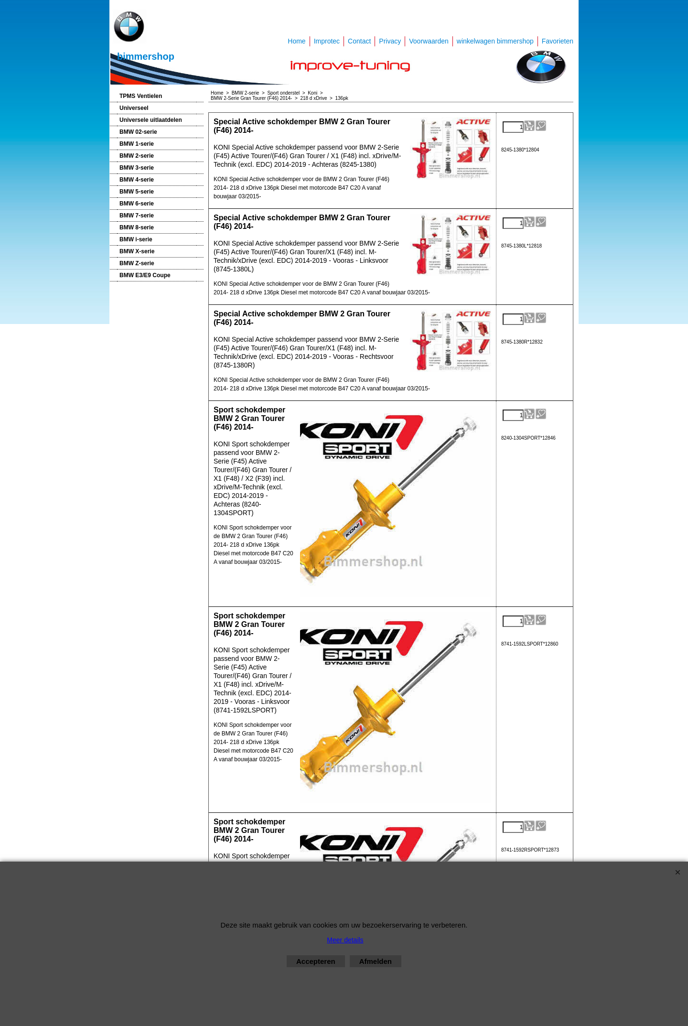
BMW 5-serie (136, 191)
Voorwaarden (429, 41)
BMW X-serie (136, 251)
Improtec (327, 41)
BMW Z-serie (136, 263)
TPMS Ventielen (140, 96)
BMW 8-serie (136, 227)
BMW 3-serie (136, 167)
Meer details (345, 940)
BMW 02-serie (138, 132)
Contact (359, 41)
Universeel (134, 108)
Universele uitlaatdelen (150, 120)
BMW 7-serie (136, 215)
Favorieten (557, 41)
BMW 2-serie (136, 155)
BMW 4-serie (136, 179)
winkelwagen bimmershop (495, 41)
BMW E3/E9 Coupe (145, 275)
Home (296, 41)
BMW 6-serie (136, 203)
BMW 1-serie (136, 143)
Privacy (390, 41)
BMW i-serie (135, 239)
